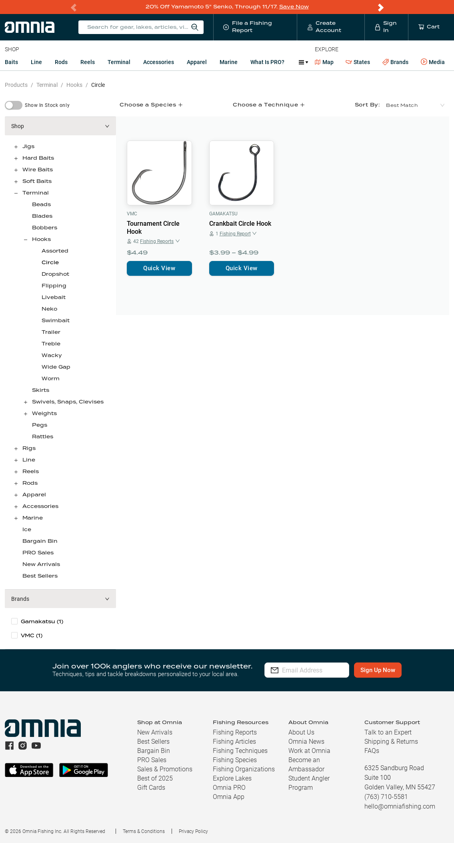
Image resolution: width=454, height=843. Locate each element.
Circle (98, 84)
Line (36, 61)
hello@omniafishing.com (399, 806)
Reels (87, 61)
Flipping (54, 285)
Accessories (158, 61)
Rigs (29, 448)
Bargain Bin (40, 541)
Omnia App (228, 796)
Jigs (28, 146)
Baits (11, 61)
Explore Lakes (232, 778)
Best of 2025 (155, 778)
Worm (51, 378)
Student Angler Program (309, 782)
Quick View (159, 267)
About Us (301, 732)
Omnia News (306, 741)
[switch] (13, 104)
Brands (395, 61)
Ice (26, 529)
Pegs (39, 425)
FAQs (371, 750)
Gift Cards (151, 787)
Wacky (52, 355)
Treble (51, 343)
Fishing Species (235, 759)
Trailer (51, 332)
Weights (44, 413)
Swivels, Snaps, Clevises (68, 401)
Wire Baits (37, 169)
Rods (61, 61)
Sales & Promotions (164, 769)
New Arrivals (41, 564)
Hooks (74, 84)
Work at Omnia (309, 750)
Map (324, 61)
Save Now (294, 6)
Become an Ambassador (306, 764)
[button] (60, 125)
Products (16, 84)
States (358, 61)
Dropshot (55, 274)
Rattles (42, 436)
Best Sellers (40, 576)
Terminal (119, 61)
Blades (42, 216)
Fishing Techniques (240, 750)
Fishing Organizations (244, 769)
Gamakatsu (223, 213)
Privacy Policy (193, 831)
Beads (41, 204)
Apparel (197, 61)
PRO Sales (38, 552)
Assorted (55, 251)
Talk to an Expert (388, 732)
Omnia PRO (229, 787)
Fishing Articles (234, 741)
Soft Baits (37, 181)
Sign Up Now (390, 669)
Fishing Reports (235, 732)
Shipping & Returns (391, 741)
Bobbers (44, 227)
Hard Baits (38, 158)
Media (433, 61)
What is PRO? (267, 61)
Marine (229, 61)
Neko (49, 309)
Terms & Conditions (144, 831)
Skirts (40, 390)
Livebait (54, 297)
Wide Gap (56, 367)
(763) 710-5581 (386, 796)
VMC (132, 213)
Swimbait (56, 320)
